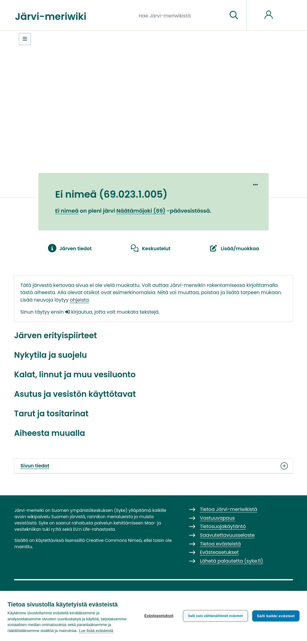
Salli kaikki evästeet (276, 616)
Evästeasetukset (158, 616)
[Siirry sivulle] (234, 15)
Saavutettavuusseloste (227, 535)
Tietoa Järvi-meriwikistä (228, 509)
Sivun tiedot (153, 465)
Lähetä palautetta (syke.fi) (231, 560)
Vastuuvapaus (217, 518)
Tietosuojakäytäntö (223, 526)
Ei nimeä (67, 210)
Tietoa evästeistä (220, 543)
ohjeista (79, 299)
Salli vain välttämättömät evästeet (215, 616)
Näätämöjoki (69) (140, 210)
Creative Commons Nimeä (114, 540)
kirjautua (78, 311)
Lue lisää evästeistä (96, 630)
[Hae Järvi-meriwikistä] (181, 15)
